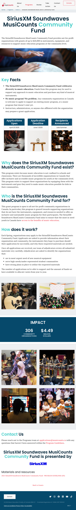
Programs (29, 4)
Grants (17, 10)
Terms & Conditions (10, 506)
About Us (19, 4)
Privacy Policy (20, 506)
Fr (70, 506)
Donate (69, 3)
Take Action (47, 4)
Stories (39, 5)
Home (3, 10)
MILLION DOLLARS (47, 335)
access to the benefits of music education (40, 220)
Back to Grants (38, 485)
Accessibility (28, 506)
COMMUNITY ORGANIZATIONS (29, 335)
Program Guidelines (55, 443)
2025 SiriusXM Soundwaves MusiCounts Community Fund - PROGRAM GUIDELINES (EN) (33, 476)
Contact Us (57, 4)
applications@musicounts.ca (52, 440)
